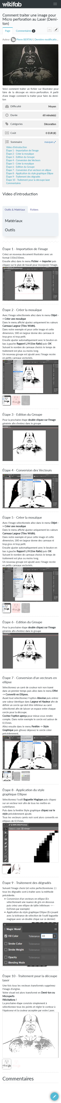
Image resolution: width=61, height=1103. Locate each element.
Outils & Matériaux (15, 209)
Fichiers (34, 209)
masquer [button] (48, 141)
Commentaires (23, 30)
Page (7, 30)
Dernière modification (46, 39)
